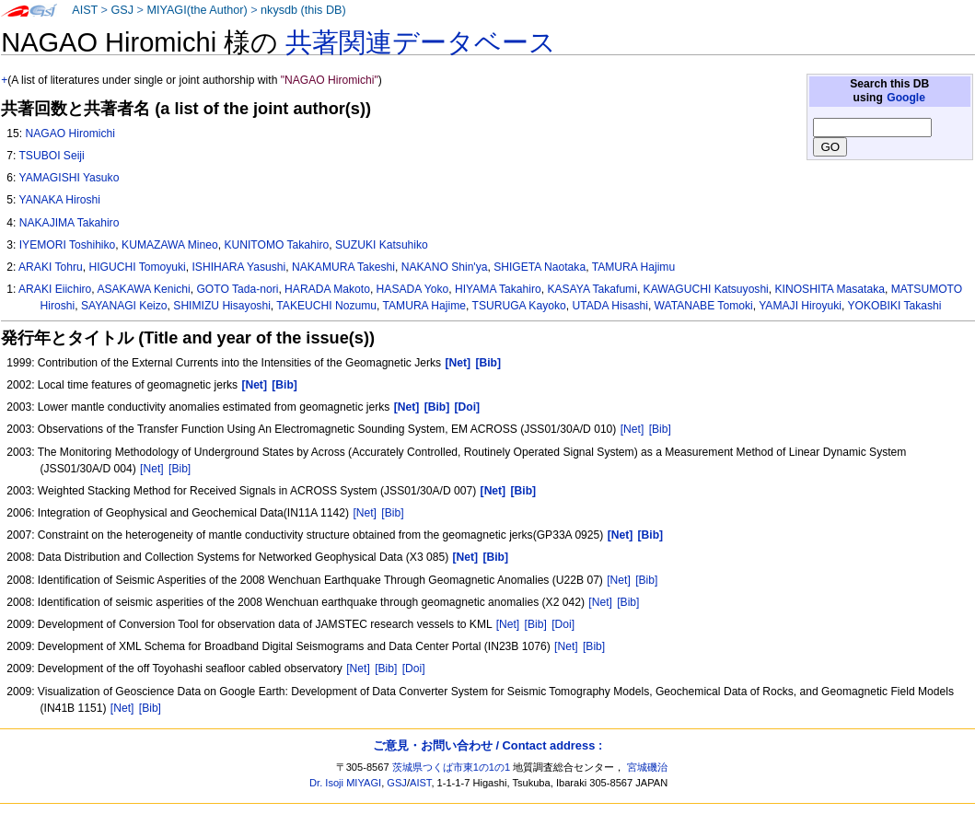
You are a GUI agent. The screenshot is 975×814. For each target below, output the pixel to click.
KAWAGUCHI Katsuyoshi (706, 289)
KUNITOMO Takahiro (276, 244)
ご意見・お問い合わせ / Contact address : (487, 745)
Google (906, 97)
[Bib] (660, 429)
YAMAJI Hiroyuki (800, 305)
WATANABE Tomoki (704, 305)
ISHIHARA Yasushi (238, 267)
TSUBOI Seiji (51, 155)
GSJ (121, 10)
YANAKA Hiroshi (59, 199)
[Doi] (563, 624)
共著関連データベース (420, 42)
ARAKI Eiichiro (54, 289)
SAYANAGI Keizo (124, 305)
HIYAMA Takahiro (498, 289)
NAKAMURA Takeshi (343, 267)
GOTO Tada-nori (237, 289)
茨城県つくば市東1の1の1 (451, 767)
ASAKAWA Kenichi (143, 289)
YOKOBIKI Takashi (895, 305)
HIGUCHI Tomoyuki (136, 267)
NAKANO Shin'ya (444, 267)
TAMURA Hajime (425, 305)
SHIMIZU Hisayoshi (222, 305)
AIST (85, 10)
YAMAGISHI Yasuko (68, 177)
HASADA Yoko (413, 289)
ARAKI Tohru (50, 267)
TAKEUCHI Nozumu (326, 305)
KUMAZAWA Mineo (170, 244)
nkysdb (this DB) (303, 10)
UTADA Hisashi (609, 305)
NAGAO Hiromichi (69, 133)
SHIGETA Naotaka (539, 267)
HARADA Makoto (327, 289)
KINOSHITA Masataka (830, 289)
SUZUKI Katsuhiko (381, 244)
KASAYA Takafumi (591, 289)
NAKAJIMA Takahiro (69, 222)
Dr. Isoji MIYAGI (345, 782)
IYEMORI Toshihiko (67, 244)
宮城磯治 (647, 767)
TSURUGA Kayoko (519, 305)
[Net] (632, 429)
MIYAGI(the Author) (196, 10)
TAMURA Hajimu (634, 267)
